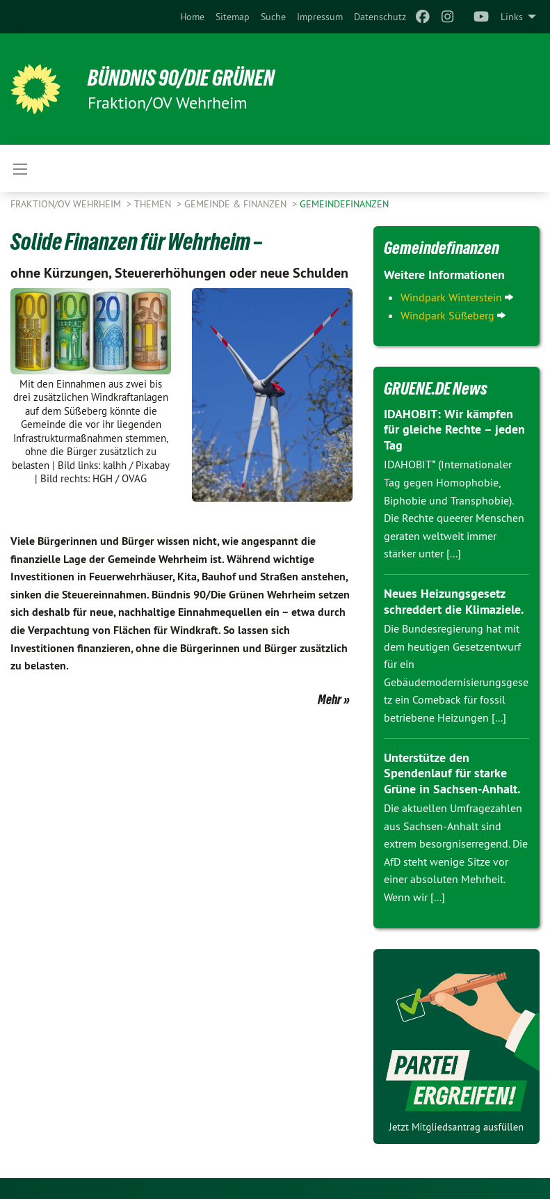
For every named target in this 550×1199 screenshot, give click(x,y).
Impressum (320, 16)
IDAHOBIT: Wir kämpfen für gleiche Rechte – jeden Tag (454, 429)
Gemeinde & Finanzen (236, 204)
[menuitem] (192, 16)
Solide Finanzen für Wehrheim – (136, 241)
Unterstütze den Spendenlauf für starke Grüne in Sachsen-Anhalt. (452, 773)
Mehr (329, 699)
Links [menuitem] (512, 16)
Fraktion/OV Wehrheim (67, 204)
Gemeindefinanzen (344, 204)
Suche (273, 16)
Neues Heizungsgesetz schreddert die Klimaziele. (454, 601)
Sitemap (233, 16)
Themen (154, 204)
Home (192, 16)
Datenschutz (380, 16)
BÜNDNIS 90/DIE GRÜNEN (181, 77)
